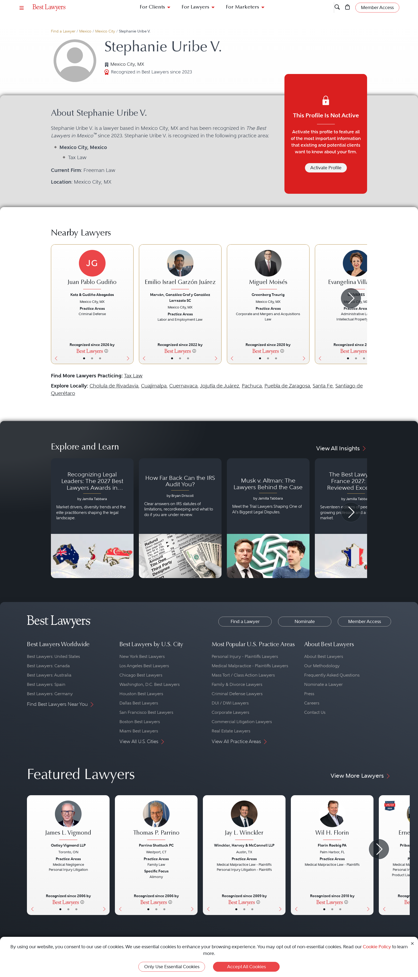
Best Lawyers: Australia (49, 675)
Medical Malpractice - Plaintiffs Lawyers (250, 665)
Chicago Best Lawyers (140, 675)
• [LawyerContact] (100, 358)
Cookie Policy (377, 946)
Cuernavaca (183, 386)
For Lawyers (195, 7)
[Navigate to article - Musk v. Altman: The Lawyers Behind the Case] (268, 518)
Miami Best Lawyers (138, 730)
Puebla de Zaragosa (287, 386)
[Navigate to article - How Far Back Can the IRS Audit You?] (180, 518)
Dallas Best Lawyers (138, 703)
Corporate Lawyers (230, 712)
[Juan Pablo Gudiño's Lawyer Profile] (92, 270)
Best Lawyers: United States (53, 656)
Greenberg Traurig (268, 294)
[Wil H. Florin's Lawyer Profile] (332, 821)
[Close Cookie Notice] (412, 943)
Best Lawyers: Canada (48, 665)
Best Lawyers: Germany (50, 693)
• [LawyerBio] (92, 358)
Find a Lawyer (63, 31)
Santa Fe (323, 386)
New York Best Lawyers (142, 656)
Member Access (364, 621)
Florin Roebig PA (332, 845)
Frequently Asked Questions (332, 675)
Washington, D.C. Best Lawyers (149, 684)
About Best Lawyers (323, 656)
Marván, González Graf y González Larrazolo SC (180, 297)
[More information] (106, 351)
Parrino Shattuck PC (156, 845)
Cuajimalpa (154, 386)
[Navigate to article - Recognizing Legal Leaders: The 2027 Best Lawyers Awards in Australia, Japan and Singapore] (92, 518)
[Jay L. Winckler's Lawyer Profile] (244, 821)
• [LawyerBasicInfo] (84, 358)
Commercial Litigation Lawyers (242, 721)
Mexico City (105, 31)
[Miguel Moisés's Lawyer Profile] (268, 270)
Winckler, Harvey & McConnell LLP (244, 845)
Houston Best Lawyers (141, 693)
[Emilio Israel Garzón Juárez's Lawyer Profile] (180, 270)
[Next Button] (129, 304)
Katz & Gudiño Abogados (92, 294)
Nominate (305, 621)
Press (309, 693)
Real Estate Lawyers (231, 730)
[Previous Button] (55, 304)
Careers (311, 703)
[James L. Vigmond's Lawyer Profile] (68, 821)
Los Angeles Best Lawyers (144, 665)
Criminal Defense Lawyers (237, 693)
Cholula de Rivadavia (114, 386)
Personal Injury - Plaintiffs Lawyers (245, 656)
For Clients (152, 7)
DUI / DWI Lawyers (230, 703)
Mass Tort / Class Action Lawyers (243, 675)
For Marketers (242, 7)
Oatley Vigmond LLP (68, 845)
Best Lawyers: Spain (46, 684)
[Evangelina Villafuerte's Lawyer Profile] (356, 270)
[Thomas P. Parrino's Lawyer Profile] (156, 821)
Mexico (85, 31)
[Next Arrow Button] (351, 298)
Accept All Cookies (246, 966)
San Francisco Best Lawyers (146, 712)
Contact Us (314, 712)
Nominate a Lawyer (323, 684)
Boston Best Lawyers (139, 721)
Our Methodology (322, 665)
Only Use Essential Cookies (171, 966)
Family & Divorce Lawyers (237, 684)
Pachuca (252, 386)
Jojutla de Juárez (219, 386)
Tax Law (133, 376)
